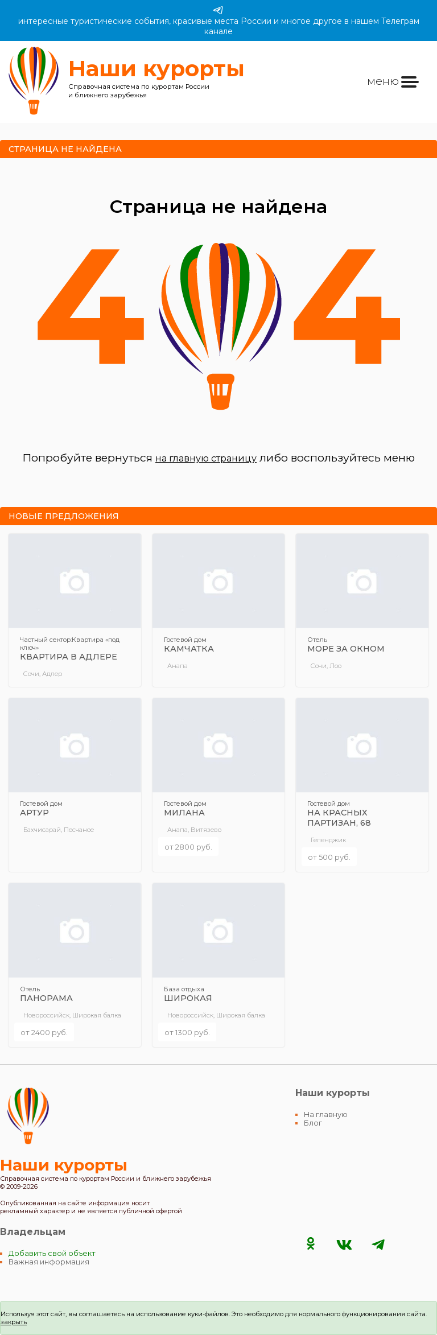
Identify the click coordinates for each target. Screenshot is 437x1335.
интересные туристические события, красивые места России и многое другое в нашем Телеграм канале (218, 20)
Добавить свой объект (52, 1253)
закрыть (14, 1322)
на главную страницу (206, 458)
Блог (313, 1123)
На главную (326, 1114)
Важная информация (49, 1262)
